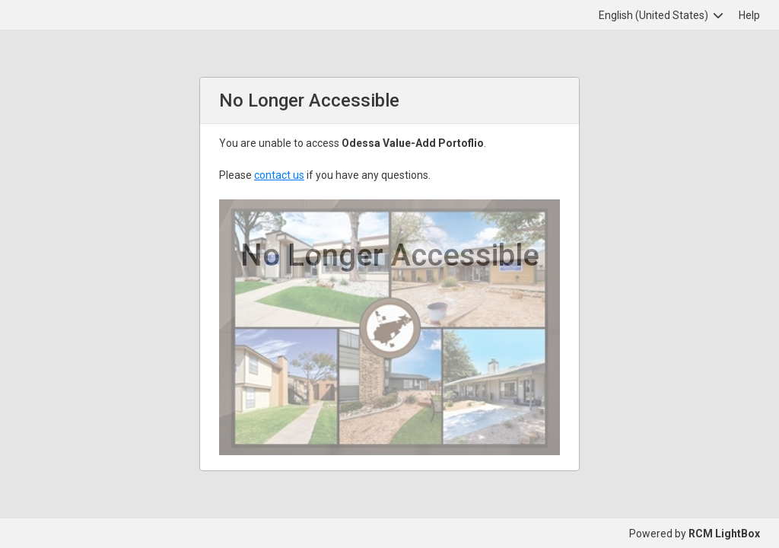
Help (749, 15)
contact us (279, 175)
